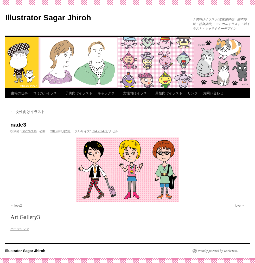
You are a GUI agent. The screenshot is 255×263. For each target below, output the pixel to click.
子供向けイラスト (78, 93)
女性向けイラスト (136, 93)
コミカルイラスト (46, 93)
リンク (193, 93)
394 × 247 (99, 131)
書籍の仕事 (19, 93)
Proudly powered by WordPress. (218, 251)
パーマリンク (19, 229)
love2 (18, 205)
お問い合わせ (213, 93)
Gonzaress (29, 131)
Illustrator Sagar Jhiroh (48, 17)
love (238, 205)
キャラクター (108, 93)
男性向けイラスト (168, 93)
